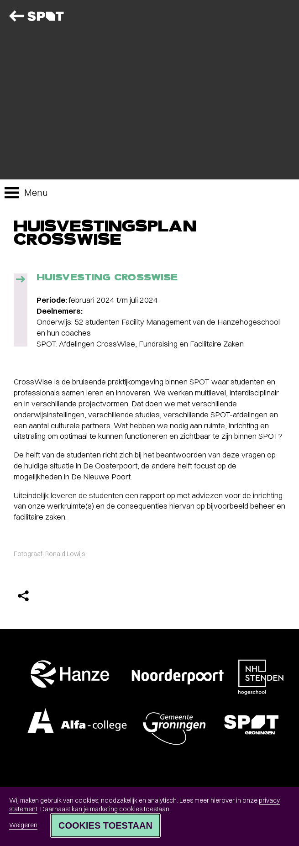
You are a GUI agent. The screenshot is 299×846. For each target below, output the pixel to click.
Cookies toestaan (105, 825)
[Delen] (23, 595)
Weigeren (23, 825)
